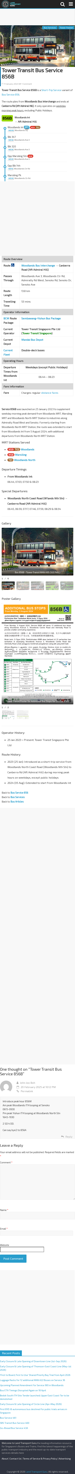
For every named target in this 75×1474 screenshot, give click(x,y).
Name (4, 1209)
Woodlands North (24, 459)
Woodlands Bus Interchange (38, 265)
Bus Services (50, 27)
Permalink (25, 1091)
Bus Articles (17, 801)
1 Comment (25, 84)
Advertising (65, 1458)
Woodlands (27, 449)
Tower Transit (66, 27)
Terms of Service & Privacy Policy (40, 1458)
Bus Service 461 (8, 1417)
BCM (6, 318)
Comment (6, 1162)
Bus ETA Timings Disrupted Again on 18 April (23, 1390)
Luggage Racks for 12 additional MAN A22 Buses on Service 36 (32, 1380)
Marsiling (20, 454)
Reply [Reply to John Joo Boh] (68, 1136)
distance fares (49, 392)
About (5, 1458)
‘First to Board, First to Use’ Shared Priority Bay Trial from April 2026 (35, 1375)
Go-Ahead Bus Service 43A (14, 1428)
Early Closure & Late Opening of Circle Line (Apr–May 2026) (31, 1404)
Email (4, 1228)
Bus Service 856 (10, 94)
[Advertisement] (37, 17)
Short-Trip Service (51, 90)
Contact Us (15, 1458)
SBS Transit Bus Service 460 (14, 1422)
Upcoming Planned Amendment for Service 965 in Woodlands (32, 1385)
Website (4, 1245)
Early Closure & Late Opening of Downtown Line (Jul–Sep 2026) (33, 1361)
